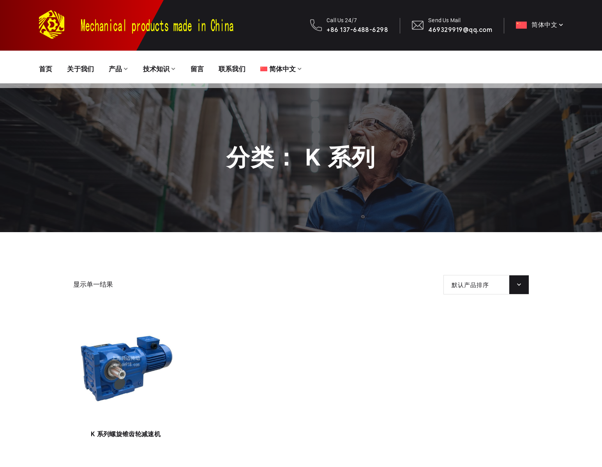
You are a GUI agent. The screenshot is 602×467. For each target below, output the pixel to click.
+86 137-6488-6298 (357, 29)
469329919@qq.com (460, 29)
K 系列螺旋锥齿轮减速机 (126, 434)
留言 (203, 67)
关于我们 (82, 67)
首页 (46, 67)
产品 (118, 67)
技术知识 (161, 67)
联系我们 (239, 67)
